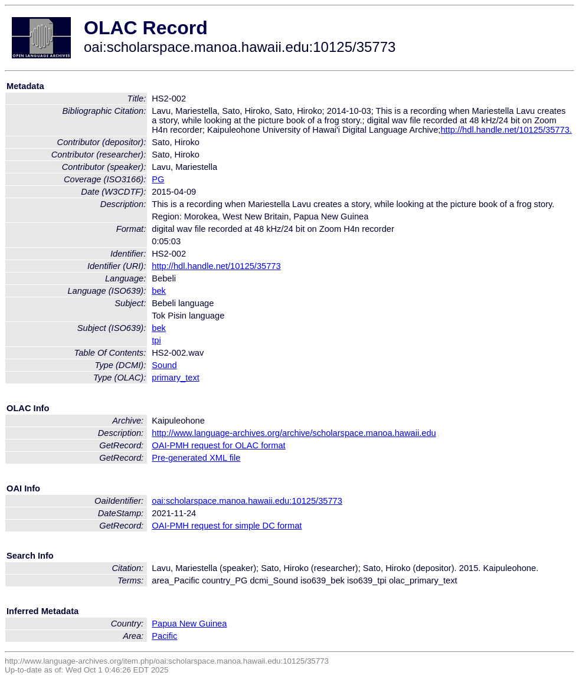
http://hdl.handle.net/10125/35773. (505, 130)
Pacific (164, 636)
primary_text (175, 377)
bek (159, 291)
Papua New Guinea (189, 623)
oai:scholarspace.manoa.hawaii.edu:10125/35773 (247, 501)
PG (158, 179)
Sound (164, 365)
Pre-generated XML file (196, 457)
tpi (156, 340)
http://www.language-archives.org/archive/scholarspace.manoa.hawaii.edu (294, 433)
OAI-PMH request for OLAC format (218, 445)
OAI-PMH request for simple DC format (227, 525)
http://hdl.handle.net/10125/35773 (216, 266)
